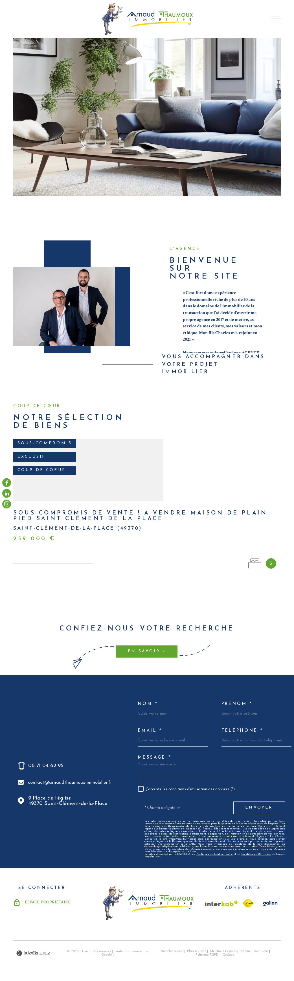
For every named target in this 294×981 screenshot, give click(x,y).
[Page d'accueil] (147, 19)
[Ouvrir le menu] (276, 19)
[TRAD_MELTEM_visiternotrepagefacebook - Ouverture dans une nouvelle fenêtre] (6, 482)
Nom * (148, 704)
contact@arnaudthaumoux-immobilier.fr (70, 782)
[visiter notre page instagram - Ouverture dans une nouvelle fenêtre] (6, 504)
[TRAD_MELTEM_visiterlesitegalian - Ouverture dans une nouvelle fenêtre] (269, 903)
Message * (155, 758)
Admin (245, 951)
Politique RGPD (207, 954)
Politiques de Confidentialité (214, 854)
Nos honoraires (172, 951)
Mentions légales (223, 951)
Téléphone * (242, 731)
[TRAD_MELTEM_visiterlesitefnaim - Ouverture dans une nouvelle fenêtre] (248, 903)
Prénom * (237, 704)
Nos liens (261, 951)
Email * (150, 731)
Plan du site (196, 951)
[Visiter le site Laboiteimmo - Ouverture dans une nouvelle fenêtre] (33, 953)
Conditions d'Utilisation (256, 854)
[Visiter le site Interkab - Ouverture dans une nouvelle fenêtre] (221, 903)
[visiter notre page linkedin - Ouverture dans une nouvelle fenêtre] (6, 493)
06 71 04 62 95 (45, 765)
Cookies (228, 954)
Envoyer (259, 807)
